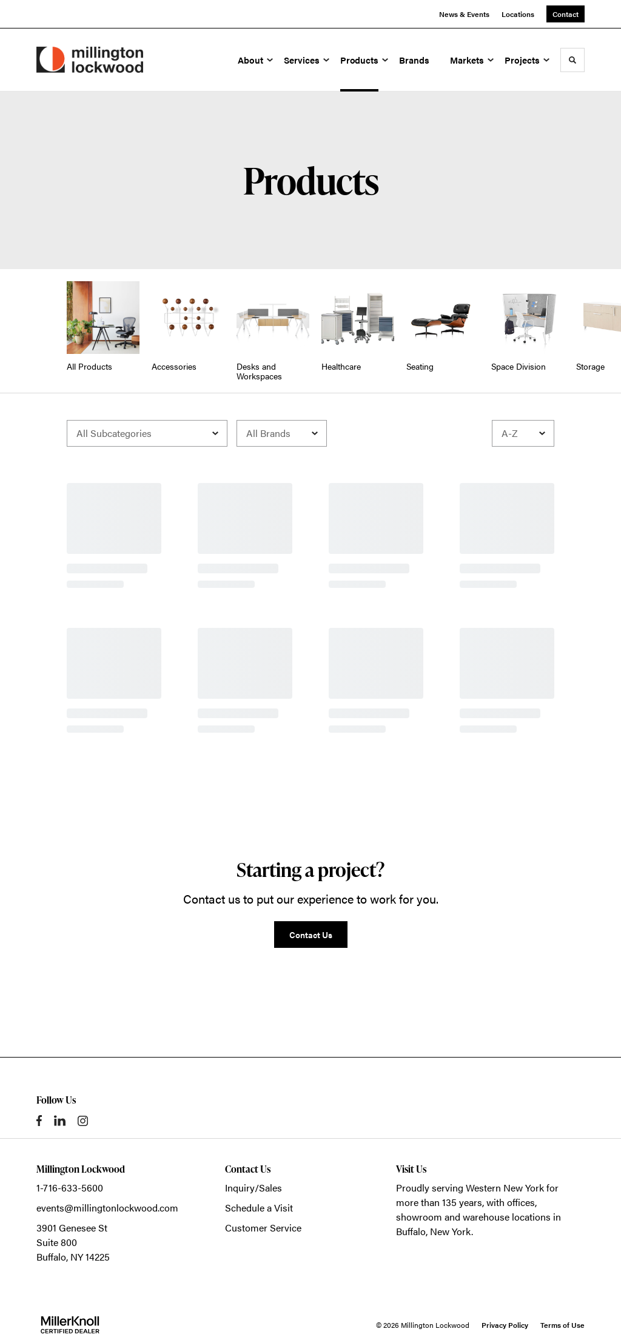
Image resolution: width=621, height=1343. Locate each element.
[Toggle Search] (572, 60)
